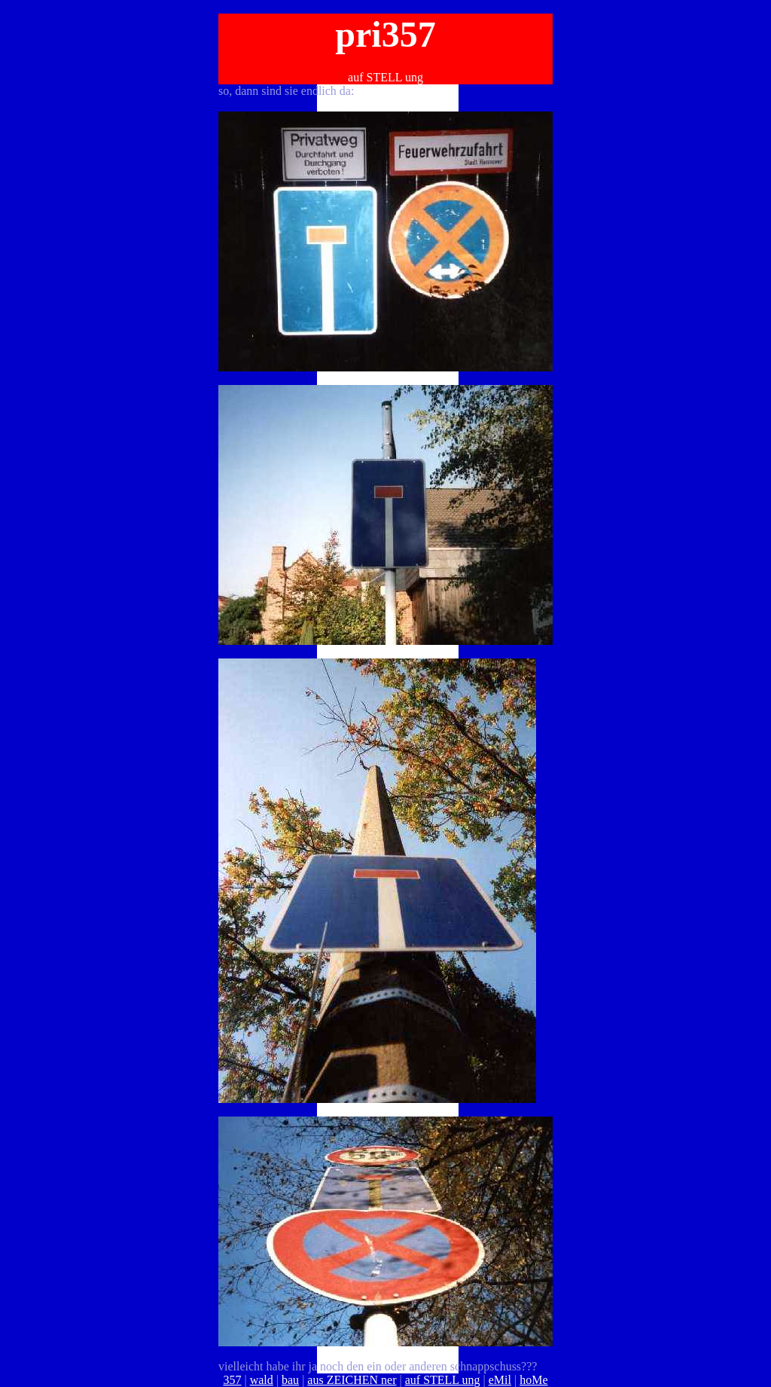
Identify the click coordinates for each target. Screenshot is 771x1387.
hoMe (533, 1379)
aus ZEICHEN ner (351, 1379)
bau (290, 1379)
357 (233, 1379)
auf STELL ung (442, 1379)
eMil (500, 1379)
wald (261, 1379)
